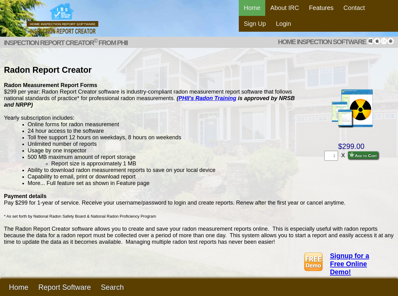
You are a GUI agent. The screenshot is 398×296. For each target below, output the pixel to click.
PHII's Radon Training (207, 98)
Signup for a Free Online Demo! (349, 264)
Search (112, 287)
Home (252, 7)
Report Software (64, 287)
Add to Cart (363, 155)
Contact (354, 7)
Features (321, 7)
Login (283, 23)
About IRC (284, 7)
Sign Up (255, 23)
